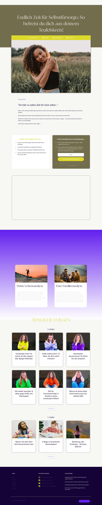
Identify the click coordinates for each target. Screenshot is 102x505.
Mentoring (14, 483)
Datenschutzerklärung (73, 165)
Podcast (13, 479)
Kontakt (13, 487)
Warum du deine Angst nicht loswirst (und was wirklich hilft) (78, 393)
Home (13, 476)
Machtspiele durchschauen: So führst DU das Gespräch (78, 356)
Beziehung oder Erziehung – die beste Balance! (78, 443)
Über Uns (14, 485)
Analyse (13, 481)
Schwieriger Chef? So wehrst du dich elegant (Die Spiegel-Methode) (24, 356)
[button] (51, 408)
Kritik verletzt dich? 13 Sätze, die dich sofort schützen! (51, 356)
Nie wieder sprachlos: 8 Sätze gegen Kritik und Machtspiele (24, 393)
